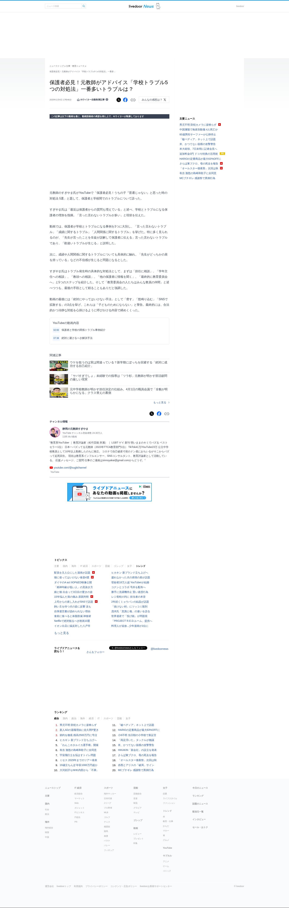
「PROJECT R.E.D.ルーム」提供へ (131, 620)
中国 (47, 837)
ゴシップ (118, 566)
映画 (135, 828)
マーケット (79, 798)
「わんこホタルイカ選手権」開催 (79, 745)
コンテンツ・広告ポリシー (123, 886)
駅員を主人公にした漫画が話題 (72, 572)
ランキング (197, 796)
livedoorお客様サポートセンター (156, 886)
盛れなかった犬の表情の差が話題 (130, 577)
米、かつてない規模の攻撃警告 (136, 745)
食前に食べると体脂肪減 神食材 (72, 616)
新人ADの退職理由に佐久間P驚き (79, 729)
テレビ (136, 812)
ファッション (169, 803)
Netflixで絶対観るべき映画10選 (72, 620)
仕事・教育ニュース (75, 66)
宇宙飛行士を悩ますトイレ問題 (78, 755)
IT (99, 718)
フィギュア (109, 850)
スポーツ (96, 566)
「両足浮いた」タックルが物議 (136, 740)
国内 (65, 566)
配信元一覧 (197, 811)
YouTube (167, 848)
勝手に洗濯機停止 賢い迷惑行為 (129, 591)
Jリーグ (107, 803)
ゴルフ (107, 817)
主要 (56, 566)
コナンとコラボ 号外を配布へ (128, 587)
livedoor (240, 6)
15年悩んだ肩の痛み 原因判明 (71, 596)
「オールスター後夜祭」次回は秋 (137, 760)
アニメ (166, 861)
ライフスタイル (170, 798)
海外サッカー (110, 794)
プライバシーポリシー (97, 886)
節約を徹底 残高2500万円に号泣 (78, 735)
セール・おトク (200, 827)
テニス (107, 822)
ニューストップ (57, 66)
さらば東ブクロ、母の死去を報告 (137, 755)
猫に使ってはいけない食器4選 (71, 577)
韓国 (47, 832)
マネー (166, 831)
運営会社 (49, 886)
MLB (106, 812)
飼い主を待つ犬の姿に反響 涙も (72, 606)
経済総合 (78, 794)
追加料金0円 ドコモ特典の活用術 (199, 153)
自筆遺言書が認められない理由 (72, 611)
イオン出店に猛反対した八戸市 (72, 625)
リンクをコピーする (133, 100)
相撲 (106, 836)
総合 (56, 718)
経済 (91, 718)
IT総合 (77, 817)
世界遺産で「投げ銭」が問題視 (129, 616)
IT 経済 (84, 566)
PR (75, 822)
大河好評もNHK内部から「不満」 (79, 770)
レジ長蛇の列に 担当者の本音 (128, 596)
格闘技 (107, 826)
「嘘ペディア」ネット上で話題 (136, 724)
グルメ (166, 840)
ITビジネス (79, 812)
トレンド (140, 566)
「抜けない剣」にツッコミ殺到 (129, 606)
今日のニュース (200, 788)
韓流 (135, 803)
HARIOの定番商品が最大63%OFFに (139, 729)
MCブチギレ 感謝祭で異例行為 (136, 770)
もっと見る (159, 402)
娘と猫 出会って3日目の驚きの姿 (73, 591)
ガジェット (79, 808)
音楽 (135, 798)
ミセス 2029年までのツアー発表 (78, 760)
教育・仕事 (168, 821)
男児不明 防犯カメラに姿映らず (78, 724)
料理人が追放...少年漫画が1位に (129, 625)
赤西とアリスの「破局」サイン (136, 765)
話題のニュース (200, 803)
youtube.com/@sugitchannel (70, 467)
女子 (129, 566)
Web (76, 803)
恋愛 (165, 794)
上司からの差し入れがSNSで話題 (73, 601)
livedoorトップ (64, 886)
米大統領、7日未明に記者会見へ (198, 148)
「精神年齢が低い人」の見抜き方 (73, 587)
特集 (135, 843)
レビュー (137, 834)
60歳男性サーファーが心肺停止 (198, 134)
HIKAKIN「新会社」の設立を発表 (137, 750)
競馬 (106, 831)
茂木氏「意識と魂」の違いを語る (130, 611)
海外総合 (49, 828)
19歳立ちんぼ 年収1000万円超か (79, 765)
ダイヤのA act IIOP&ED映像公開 (73, 582)
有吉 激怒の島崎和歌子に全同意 (78, 750)
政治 (74, 718)
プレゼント (138, 838)
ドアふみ (158, 6)
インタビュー (199, 819)
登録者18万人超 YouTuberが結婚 (130, 582)
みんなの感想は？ (152, 99)
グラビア (137, 808)
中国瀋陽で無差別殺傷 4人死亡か (199, 129)
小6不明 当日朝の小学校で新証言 (137, 735)
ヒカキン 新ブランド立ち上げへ (129, 572)
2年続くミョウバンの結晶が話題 (130, 601)
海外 (74, 566)
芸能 (107, 566)
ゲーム (166, 866)
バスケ (107, 840)
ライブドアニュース (141, 6)
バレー (107, 845)
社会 (47, 809)
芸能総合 (137, 794)
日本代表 (108, 798)
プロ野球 (108, 808)
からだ (166, 826)
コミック (167, 871)
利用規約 (78, 886)
